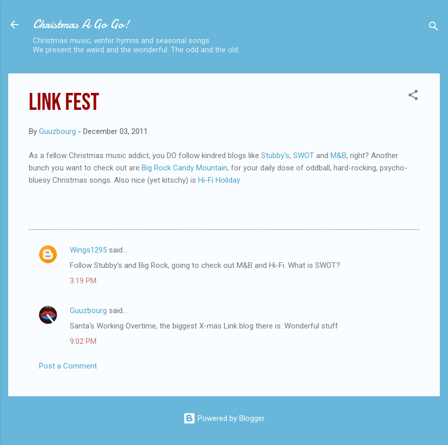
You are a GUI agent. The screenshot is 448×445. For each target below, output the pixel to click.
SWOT (304, 155)
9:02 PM (83, 341)
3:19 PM (83, 280)
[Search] (433, 28)
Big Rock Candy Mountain (184, 167)
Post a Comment (68, 366)
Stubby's (275, 155)
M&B (338, 155)
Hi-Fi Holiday (219, 180)
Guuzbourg (88, 310)
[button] (413, 97)
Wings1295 (88, 250)
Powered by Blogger (224, 418)
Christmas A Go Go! (81, 24)
